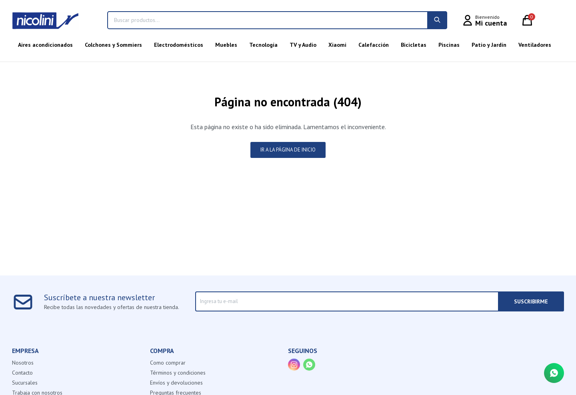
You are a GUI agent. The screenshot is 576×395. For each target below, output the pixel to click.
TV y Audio (303, 44)
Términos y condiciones (178, 372)
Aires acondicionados (45, 44)
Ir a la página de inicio (288, 149)
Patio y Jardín (489, 44)
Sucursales (25, 382)
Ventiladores (534, 44)
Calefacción (373, 44)
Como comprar (168, 362)
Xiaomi (337, 44)
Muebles (226, 44)
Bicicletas (413, 44)
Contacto (22, 372)
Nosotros (23, 362)
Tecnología (263, 44)
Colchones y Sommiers (113, 44)
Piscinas (449, 44)
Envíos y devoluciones (176, 382)
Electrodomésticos (178, 44)
